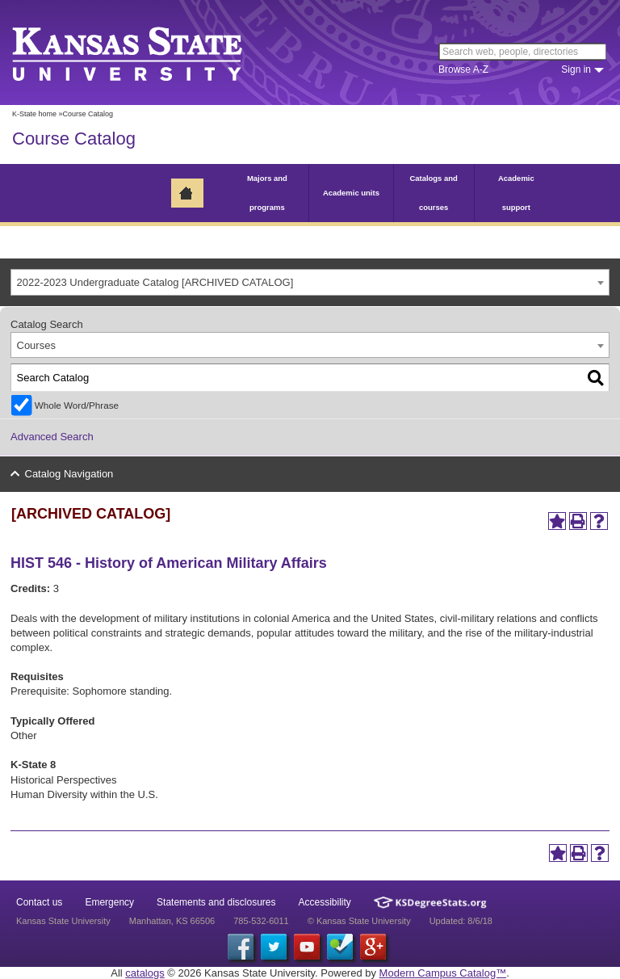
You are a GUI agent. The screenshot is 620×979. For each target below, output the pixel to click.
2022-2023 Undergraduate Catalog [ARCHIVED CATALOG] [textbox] (155, 282)
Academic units (351, 192)
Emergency (109, 902)
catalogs (144, 973)
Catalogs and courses (433, 193)
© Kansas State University (359, 921)
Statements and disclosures (216, 902)
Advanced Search (52, 437)
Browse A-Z (463, 69)
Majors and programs (267, 193)
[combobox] (310, 282)
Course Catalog (74, 138)
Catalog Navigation (69, 474)
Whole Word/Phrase (77, 405)
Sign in (576, 69)
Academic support (516, 193)
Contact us (39, 902)
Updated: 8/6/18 (460, 921)
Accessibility (325, 902)
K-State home (34, 114)
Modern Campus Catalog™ (443, 973)
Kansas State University (147, 52)
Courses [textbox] (36, 345)
